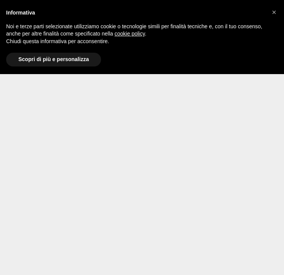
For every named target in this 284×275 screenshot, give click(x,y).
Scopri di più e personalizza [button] (53, 59)
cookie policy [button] (129, 34)
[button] (274, 12)
